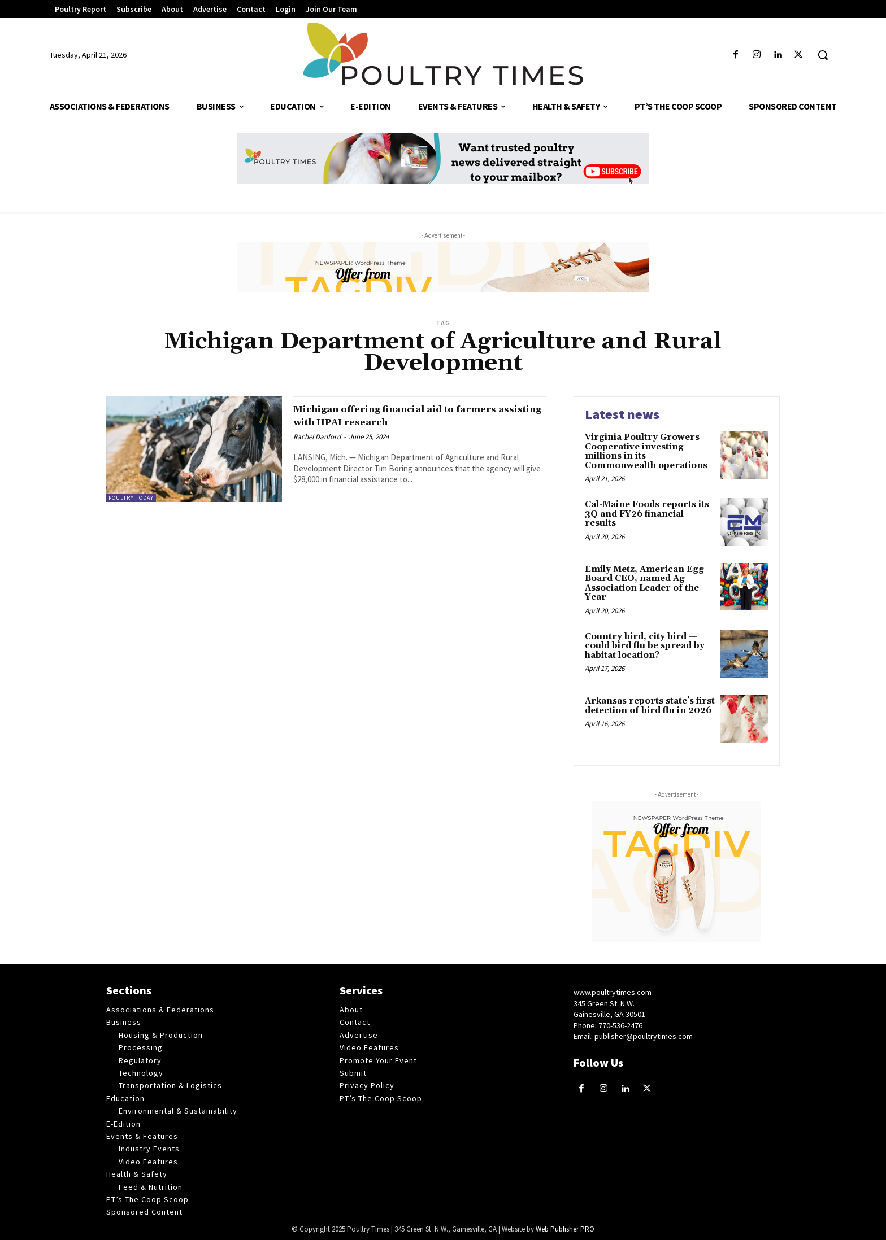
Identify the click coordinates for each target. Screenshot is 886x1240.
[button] (822, 54)
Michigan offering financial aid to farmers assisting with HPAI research (409, 415)
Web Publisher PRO (565, 1229)
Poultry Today (131, 497)
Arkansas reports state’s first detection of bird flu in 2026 (650, 706)
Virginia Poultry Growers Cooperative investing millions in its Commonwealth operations (646, 451)
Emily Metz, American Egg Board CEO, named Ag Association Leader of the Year (644, 583)
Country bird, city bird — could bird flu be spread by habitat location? (645, 646)
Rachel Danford (317, 437)
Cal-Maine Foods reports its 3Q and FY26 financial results (647, 514)
